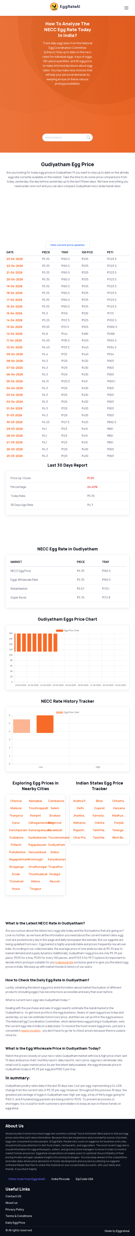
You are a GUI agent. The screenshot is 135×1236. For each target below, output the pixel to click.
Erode (16, 874)
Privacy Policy (14, 1209)
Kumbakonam (37, 837)
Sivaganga (16, 867)
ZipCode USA (84, 1179)
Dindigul (54, 874)
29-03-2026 (15, 429)
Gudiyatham (56, 845)
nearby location (31, 1031)
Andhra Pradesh (84, 801)
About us (11, 1203)
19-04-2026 (14, 286)
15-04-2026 (14, 313)
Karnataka (100, 815)
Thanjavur (16, 815)
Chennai (16, 801)
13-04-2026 (14, 327)
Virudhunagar (37, 867)
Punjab (119, 823)
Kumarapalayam (39, 830)
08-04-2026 (15, 361)
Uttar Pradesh (82, 837)
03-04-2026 (15, 395)
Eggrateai (123, 1231)
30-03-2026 (15, 422)
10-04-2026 (14, 347)
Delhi (80, 808)
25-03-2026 (15, 456)
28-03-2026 (15, 436)
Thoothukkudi (37, 874)
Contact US (13, 1196)
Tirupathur (55, 867)
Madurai (16, 808)
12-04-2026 (14, 334)
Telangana (119, 830)
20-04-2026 (15, 279)
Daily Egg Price (15, 1223)
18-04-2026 (14, 293)
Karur (16, 823)
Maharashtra (82, 823)
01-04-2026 (14, 408)
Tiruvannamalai (58, 837)
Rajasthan (80, 830)
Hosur (16, 889)
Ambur (54, 852)
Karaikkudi (55, 830)
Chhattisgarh (121, 801)
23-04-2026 (15, 259)
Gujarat (99, 808)
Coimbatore (56, 801)
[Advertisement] (67, 112)
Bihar (99, 801)
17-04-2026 (14, 300)
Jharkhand (80, 815)
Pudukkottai (17, 852)
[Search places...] (67, 137)
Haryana (119, 808)
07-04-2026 (15, 368)
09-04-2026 (15, 354)
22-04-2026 (15, 266)
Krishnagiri (35, 859)
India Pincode (61, 1179)
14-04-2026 (14, 320)
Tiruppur (35, 889)
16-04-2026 (14, 306)
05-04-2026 (15, 381)
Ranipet (35, 815)
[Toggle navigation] (126, 8)
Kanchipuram (18, 830)
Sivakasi (54, 815)
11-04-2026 (14, 340)
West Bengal (120, 837)
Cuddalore (16, 837)
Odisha (99, 823)
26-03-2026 (15, 449)
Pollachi (16, 845)
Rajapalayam (37, 845)
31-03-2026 (14, 415)
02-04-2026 (15, 402)
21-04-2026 (14, 272)
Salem (55, 808)
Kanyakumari (57, 859)
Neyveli (55, 881)
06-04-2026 (15, 374)
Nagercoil (54, 823)
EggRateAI (65, 6)
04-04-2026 (15, 388)
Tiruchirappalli (38, 808)
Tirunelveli (16, 881)
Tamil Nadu (100, 830)
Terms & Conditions (18, 1216)
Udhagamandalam (41, 823)
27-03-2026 (15, 442)
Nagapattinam (19, 859)
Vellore (35, 881)
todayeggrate (64, 962)
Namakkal (35, 801)
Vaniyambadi (37, 852)
